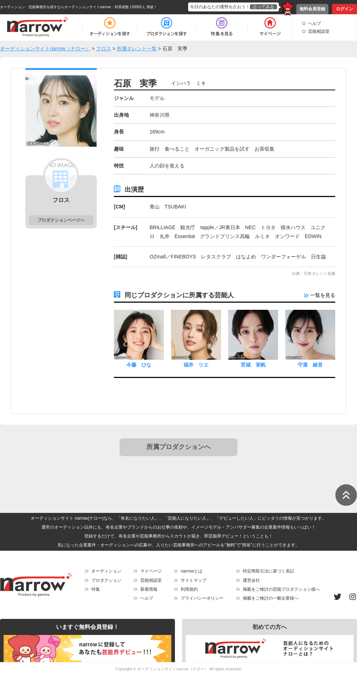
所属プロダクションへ (178, 446)
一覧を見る (319, 295)
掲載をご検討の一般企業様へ (270, 598)
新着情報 (148, 589)
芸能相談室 (319, 31)
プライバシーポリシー (202, 598)
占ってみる (263, 6)
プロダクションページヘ (61, 220)
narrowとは (191, 571)
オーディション (106, 571)
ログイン (344, 8)
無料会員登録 (312, 8)
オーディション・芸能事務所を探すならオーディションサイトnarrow (55, 7)
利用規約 (189, 589)
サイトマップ (193, 580)
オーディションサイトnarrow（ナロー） (172, 669)
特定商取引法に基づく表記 (268, 571)
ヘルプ (314, 23)
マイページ (151, 571)
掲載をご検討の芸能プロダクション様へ (281, 589)
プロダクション (106, 580)
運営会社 (251, 580)
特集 (95, 589)
